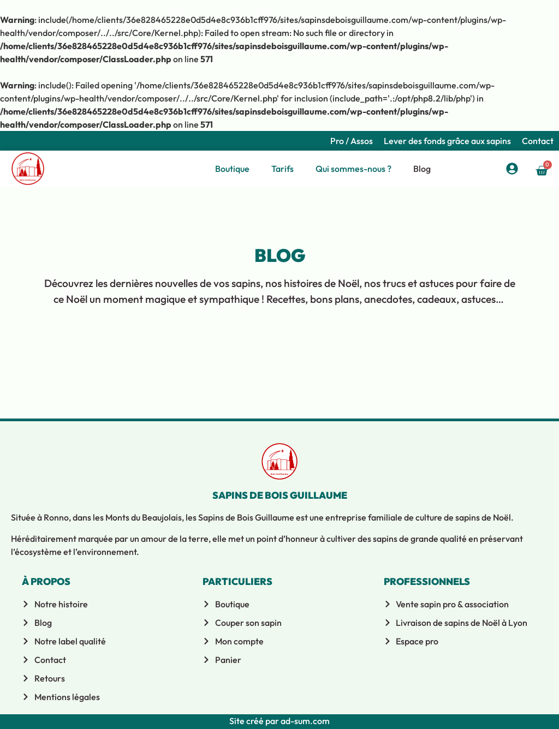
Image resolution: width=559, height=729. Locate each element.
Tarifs (282, 168)
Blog (422, 168)
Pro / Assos (351, 140)
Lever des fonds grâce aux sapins (447, 140)
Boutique (232, 168)
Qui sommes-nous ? (353, 168)
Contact (538, 140)
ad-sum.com (304, 720)
